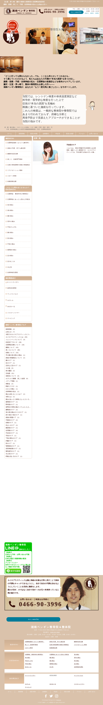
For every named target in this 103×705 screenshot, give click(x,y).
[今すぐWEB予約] (76, 12)
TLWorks (58, 700)
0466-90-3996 (55, 632)
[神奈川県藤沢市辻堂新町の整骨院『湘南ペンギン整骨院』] (46, 696)
